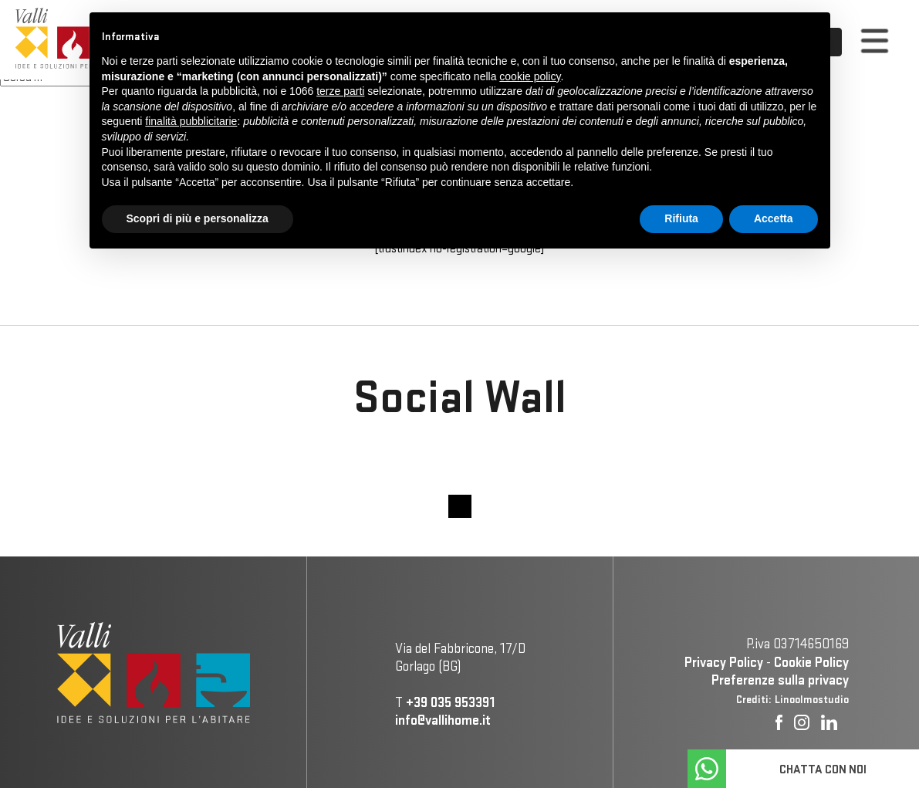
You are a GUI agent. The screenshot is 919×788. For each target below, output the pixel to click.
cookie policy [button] (529, 76)
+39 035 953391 (450, 702)
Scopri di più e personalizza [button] (198, 218)
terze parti (340, 91)
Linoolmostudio (812, 699)
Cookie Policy (811, 662)
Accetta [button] (773, 218)
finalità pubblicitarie (191, 121)
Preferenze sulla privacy (780, 679)
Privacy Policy (723, 662)
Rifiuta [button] (681, 218)
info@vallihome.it (443, 720)
